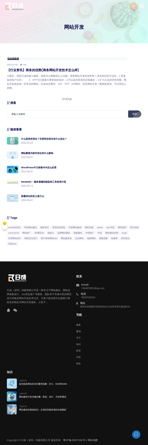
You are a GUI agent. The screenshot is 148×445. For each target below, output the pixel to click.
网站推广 (26, 232)
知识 (78, 344)
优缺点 (50, 232)
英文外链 (134, 227)
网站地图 (93, 440)
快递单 (114, 238)
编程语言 (44, 227)
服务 (78, 324)
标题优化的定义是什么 (32, 196)
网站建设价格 (111, 232)
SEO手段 (110, 227)
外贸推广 (90, 232)
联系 (78, 350)
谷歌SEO (12, 243)
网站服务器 (66, 238)
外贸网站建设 (75, 227)
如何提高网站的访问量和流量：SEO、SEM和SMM (43, 383)
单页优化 (125, 238)
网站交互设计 (31, 238)
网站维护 (122, 227)
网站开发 (13, 58)
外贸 (100, 232)
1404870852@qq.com (93, 288)
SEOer (100, 227)
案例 (78, 331)
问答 (78, 357)
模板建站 (78, 232)
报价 (78, 363)
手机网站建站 (30, 227)
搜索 (136, 114)
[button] (142, 6)
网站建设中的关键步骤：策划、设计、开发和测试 (42, 396)
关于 (78, 337)
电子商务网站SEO (49, 238)
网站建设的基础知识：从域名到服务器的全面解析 (42, 409)
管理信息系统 (58, 227)
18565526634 (88, 297)
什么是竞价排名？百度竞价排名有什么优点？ (44, 139)
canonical (13, 232)
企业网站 (79, 238)
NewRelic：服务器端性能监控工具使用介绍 (43, 181)
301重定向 (39, 232)
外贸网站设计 (14, 238)
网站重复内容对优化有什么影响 (37, 153)
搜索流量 (103, 238)
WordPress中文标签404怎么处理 (38, 167)
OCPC (124, 232)
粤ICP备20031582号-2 (75, 440)
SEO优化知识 (14, 227)
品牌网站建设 (63, 232)
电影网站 (91, 238)
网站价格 (89, 227)
